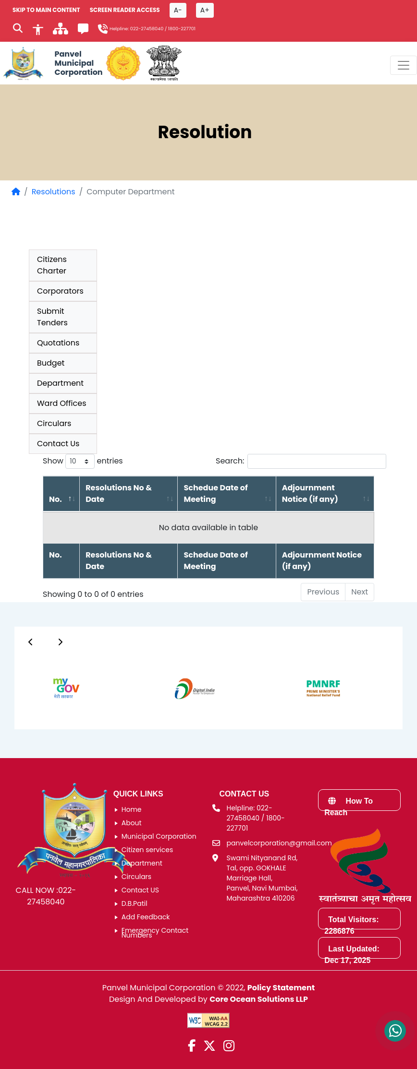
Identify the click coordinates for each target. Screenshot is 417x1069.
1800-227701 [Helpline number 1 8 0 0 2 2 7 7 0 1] (182, 28)
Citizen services (147, 850)
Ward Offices (61, 403)
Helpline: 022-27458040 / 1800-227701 (256, 818)
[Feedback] (83, 30)
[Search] (17, 29)
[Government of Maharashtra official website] (123, 63)
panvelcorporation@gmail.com (279, 843)
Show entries (83, 461)
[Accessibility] (38, 29)
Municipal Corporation (159, 836)
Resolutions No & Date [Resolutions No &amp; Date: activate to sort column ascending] (119, 493)
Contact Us (58, 443)
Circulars (54, 423)
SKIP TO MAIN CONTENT (46, 10)
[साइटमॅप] (60, 31)
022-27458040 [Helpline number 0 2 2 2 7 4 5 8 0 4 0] (146, 28)
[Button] (30, 642)
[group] (56, 688)
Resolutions (53, 191)
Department (60, 383)
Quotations (58, 342)
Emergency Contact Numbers (155, 933)
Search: (301, 461)
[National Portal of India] (164, 63)
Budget (50, 362)
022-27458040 (51, 896)
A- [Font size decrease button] (178, 10)
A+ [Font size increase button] (204, 10)
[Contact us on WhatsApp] (395, 1031)
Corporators (60, 291)
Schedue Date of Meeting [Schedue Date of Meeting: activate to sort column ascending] (215, 493)
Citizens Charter (52, 265)
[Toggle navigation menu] (403, 65)
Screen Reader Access (125, 10)
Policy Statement (281, 987)
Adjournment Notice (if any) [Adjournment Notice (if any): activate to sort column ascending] (310, 493)
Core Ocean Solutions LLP (258, 999)
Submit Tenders (52, 317)
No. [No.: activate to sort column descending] (55, 499)
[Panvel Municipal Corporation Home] (51, 63)
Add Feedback (146, 917)
